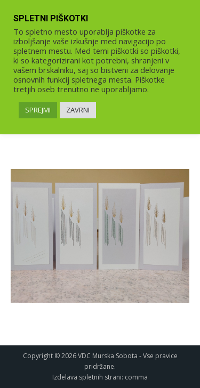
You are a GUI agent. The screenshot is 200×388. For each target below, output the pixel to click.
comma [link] (136, 377)
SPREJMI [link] (38, 110)
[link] (100, 236)
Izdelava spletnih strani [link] (87, 377)
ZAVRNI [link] (78, 110)
